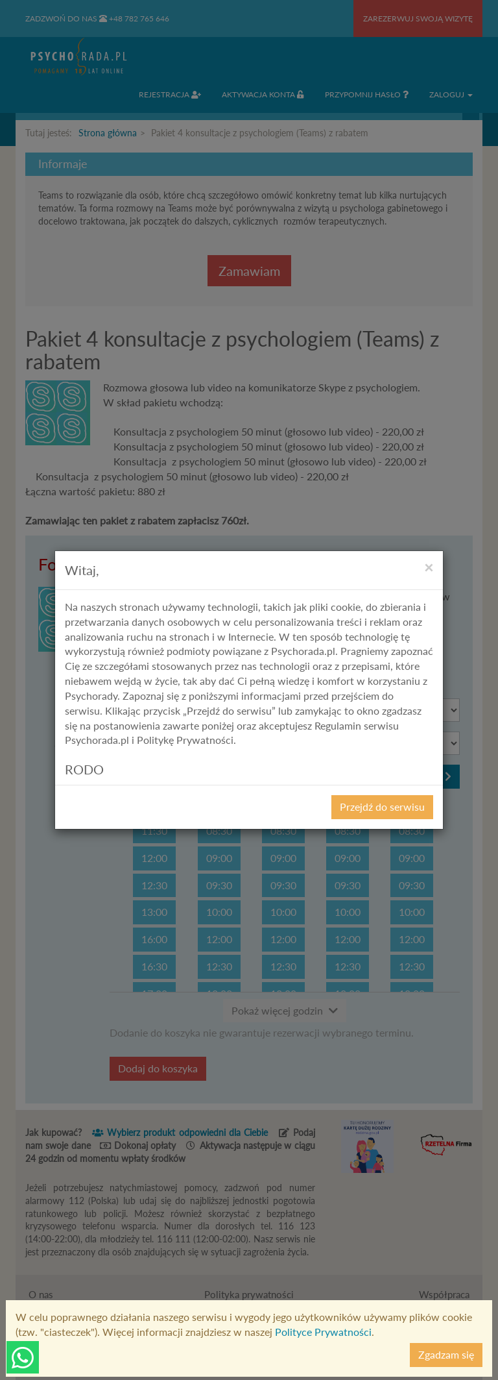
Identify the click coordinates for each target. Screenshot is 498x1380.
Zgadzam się (446, 1354)
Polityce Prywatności (323, 1331)
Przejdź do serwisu (382, 806)
